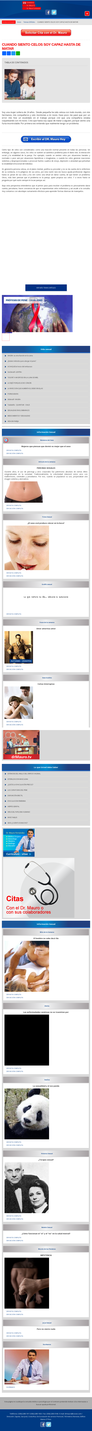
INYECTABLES (12, 817)
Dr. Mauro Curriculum (33, 8)
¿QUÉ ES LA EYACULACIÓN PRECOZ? (20, 785)
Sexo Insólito (47, 678)
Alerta (47, 1006)
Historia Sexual (47, 1153)
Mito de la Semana (47, 932)
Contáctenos (30, 2)
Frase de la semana (47, 622)
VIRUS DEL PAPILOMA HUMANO (19, 812)
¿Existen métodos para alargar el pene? (22, 361)
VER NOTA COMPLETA (13, 450)
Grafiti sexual (47, 584)
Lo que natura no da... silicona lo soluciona (46, 597)
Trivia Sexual (47, 517)
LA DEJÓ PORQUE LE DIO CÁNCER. (20, 383)
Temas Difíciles (29, 22)
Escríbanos (47, 1344)
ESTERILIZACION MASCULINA (18, 779)
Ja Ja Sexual (47, 1323)
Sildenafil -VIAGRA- (14, 399)
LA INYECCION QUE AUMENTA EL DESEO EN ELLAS (25, 388)
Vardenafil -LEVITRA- (15, 372)
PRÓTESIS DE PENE (17, 300)
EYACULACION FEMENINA (17, 801)
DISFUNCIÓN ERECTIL (15, 795)
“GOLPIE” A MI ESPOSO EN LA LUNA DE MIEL (23, 377)
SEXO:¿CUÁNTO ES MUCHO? (18, 823)
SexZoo (47, 1080)
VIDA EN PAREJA (13, 421)
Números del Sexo (47, 440)
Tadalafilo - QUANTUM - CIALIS (19, 405)
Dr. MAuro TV (31, 5)
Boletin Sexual (47, 1227)
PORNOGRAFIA (13, 394)
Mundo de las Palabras (47, 1249)
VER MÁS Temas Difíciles (46, 288)
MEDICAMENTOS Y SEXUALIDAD (19, 416)
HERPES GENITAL (13, 806)
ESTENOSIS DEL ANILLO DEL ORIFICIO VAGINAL (24, 774)
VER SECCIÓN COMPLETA (14, 453)
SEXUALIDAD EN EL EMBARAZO (19, 410)
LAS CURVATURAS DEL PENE (17, 790)
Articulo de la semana (47, 462)
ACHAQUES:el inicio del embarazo (20, 366)
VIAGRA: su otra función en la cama (20, 356)
